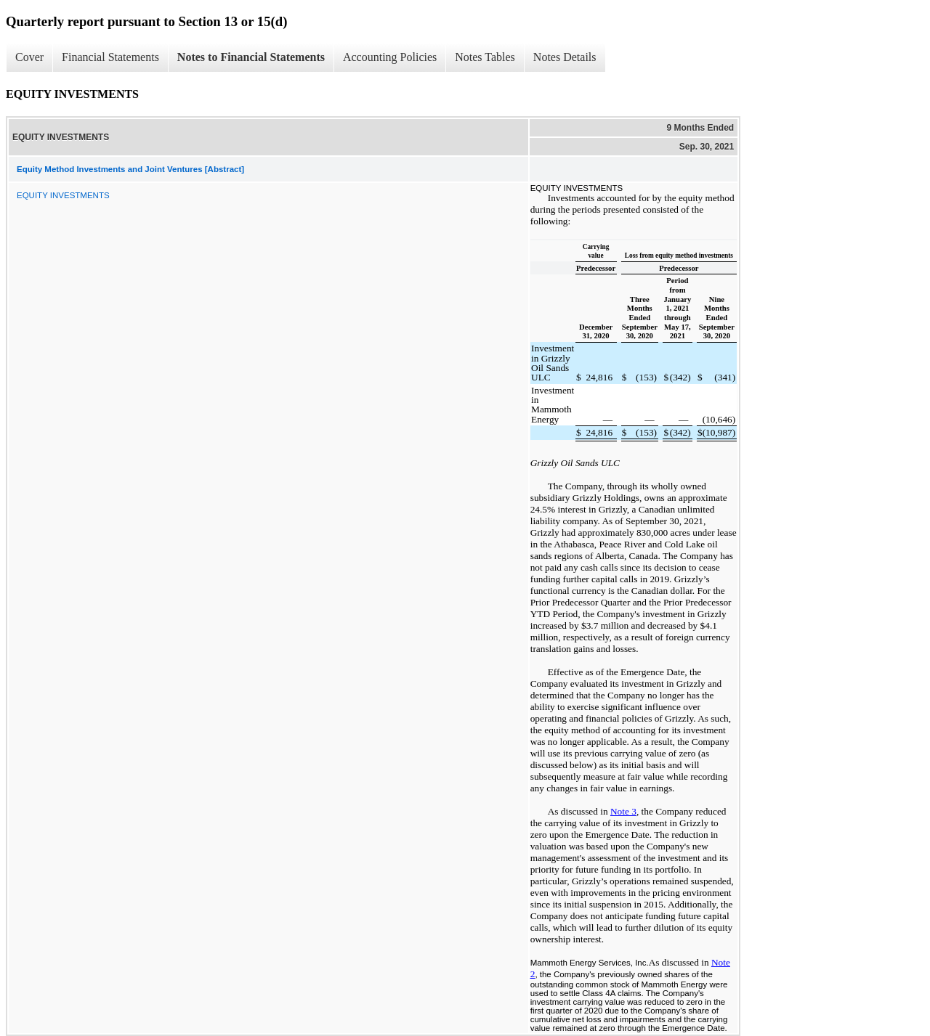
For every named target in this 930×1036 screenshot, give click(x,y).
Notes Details (565, 57)
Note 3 (623, 811)
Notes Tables (485, 57)
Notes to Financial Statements (251, 57)
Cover (29, 57)
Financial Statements (110, 57)
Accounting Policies (390, 57)
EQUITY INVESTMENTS (63, 195)
